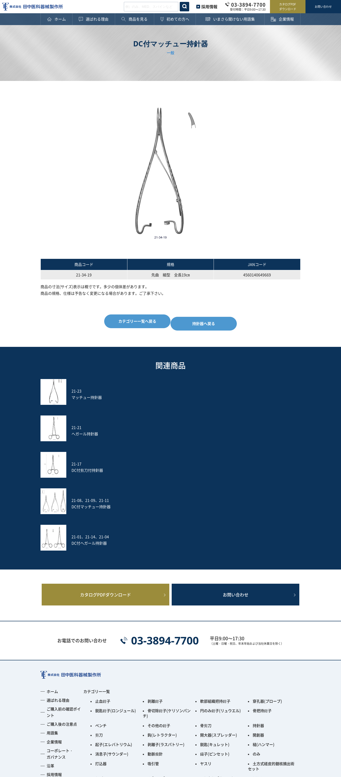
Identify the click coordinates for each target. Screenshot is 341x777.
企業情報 (54, 634)
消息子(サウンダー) (111, 636)
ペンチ (101, 612)
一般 (170, 52)
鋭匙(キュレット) (214, 628)
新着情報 (54, 675)
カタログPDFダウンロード (287, 6)
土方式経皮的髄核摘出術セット (271, 646)
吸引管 (153, 644)
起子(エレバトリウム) (113, 628)
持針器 (258, 612)
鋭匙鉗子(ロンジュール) (115, 600)
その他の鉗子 (159, 612)
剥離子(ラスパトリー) (166, 628)
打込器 (101, 644)
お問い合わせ (323, 6)
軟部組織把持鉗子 (215, 592)
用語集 (52, 625)
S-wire (101, 656)
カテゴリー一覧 (96, 583)
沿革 (50, 658)
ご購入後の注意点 (62, 616)
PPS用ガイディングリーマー (166, 666)
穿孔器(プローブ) (267, 592)
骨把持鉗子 (262, 600)
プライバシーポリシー (59, 743)
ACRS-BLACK (211, 664)
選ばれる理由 (58, 592)
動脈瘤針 (155, 636)
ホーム (52, 583)
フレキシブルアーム (217, 656)
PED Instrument (267, 656)
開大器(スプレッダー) (218, 620)
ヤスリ (205, 644)
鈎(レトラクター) (162, 620)
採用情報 (209, 6)
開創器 (258, 620)
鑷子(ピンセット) (214, 636)
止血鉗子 (102, 592)
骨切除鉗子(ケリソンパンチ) (167, 602)
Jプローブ (156, 656)
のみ (256, 636)
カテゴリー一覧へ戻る (135, 321)
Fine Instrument (109, 664)
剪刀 (99, 620)
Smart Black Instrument (274, 664)
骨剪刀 (205, 612)
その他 (101, 676)
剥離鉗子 (155, 592)
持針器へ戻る (206, 321)
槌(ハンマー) (263, 628)
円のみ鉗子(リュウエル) (220, 600)
